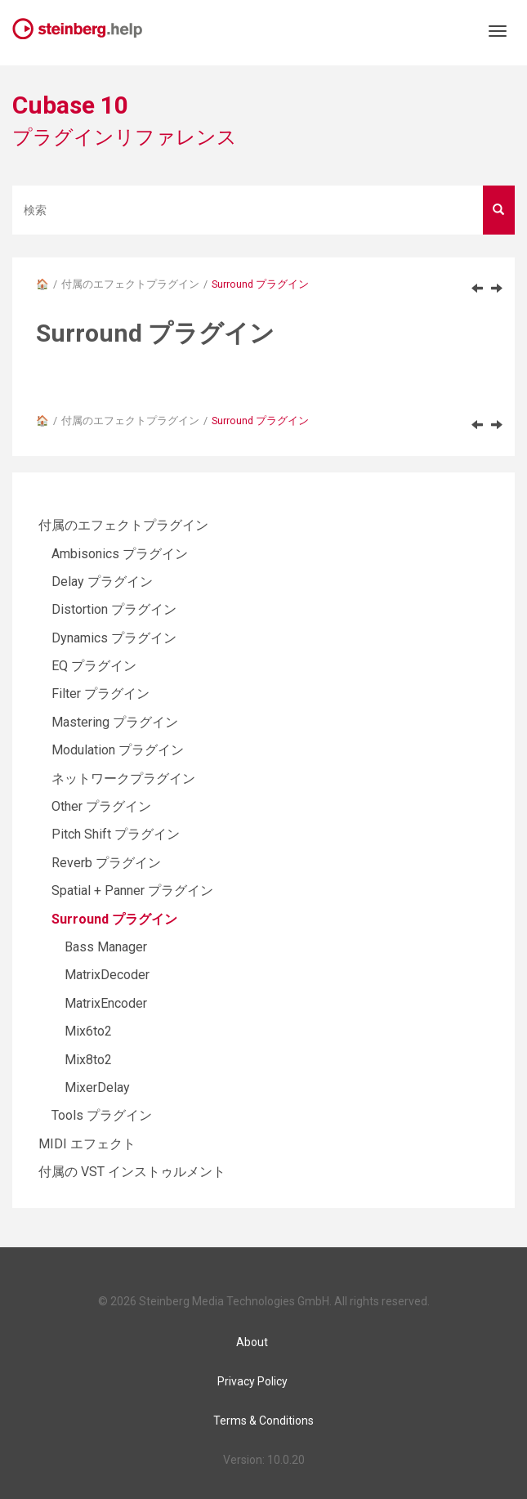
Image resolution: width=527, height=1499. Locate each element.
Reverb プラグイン (106, 862)
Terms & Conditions (263, 1420)
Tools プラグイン (101, 1115)
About (252, 1342)
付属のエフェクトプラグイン (130, 284)
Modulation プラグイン (117, 750)
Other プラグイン (101, 806)
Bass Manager (106, 947)
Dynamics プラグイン (113, 638)
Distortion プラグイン (113, 609)
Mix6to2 (88, 1031)
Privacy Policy (252, 1381)
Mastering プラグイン (114, 722)
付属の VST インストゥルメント (132, 1171)
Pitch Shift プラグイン (115, 834)
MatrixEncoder (106, 1003)
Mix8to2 (88, 1059)
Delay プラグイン (102, 581)
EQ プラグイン (93, 665)
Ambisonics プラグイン (119, 554)
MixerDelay (97, 1087)
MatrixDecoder (107, 974)
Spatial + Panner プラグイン (132, 890)
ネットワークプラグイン (123, 778)
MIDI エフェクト (87, 1144)
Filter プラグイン (100, 693)
